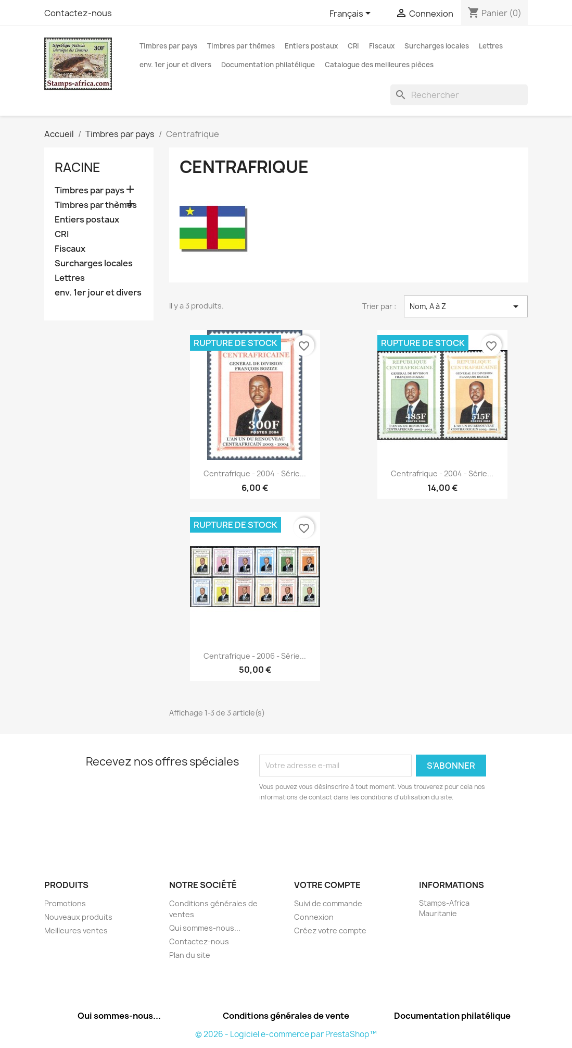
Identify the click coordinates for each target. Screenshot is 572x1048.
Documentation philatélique (268, 64)
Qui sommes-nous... (204, 928)
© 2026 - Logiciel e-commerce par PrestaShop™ (286, 1034)
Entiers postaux (311, 46)
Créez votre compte (330, 930)
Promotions (65, 903)
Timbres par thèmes (241, 46)
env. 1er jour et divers (175, 64)
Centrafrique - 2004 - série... (255, 473)
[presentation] (346, 831)
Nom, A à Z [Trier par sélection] (466, 306)
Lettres (491, 46)
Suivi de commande (328, 903)
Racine (77, 167)
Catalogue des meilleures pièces (379, 64)
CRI (353, 46)
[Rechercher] (459, 94)
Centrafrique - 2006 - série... (255, 656)
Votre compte (327, 885)
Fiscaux (382, 46)
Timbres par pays (168, 46)
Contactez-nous (78, 13)
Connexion (314, 917)
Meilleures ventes (76, 930)
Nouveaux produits (78, 917)
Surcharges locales (436, 46)
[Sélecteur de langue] (351, 14)
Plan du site (189, 955)
